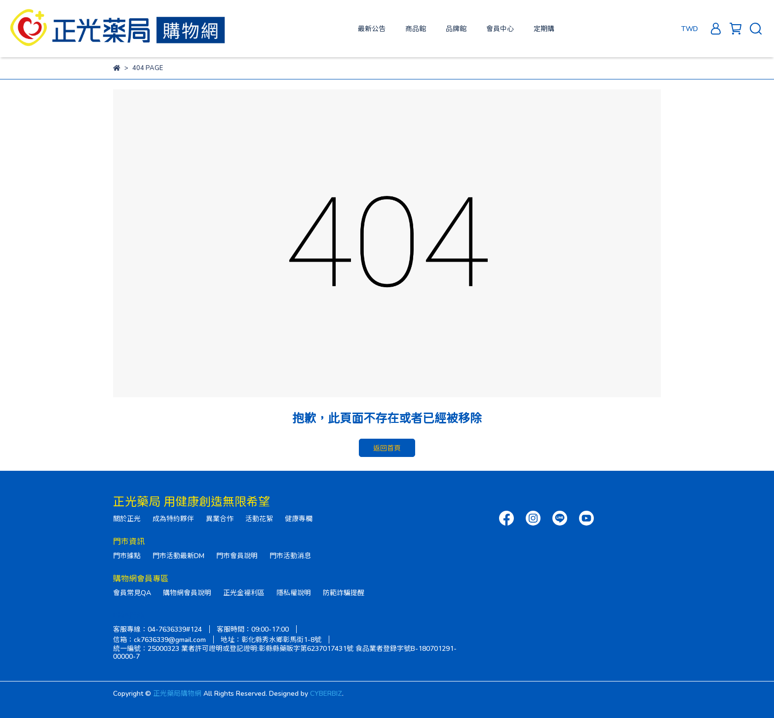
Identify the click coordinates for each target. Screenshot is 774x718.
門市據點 (127, 555)
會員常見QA (132, 592)
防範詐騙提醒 (343, 592)
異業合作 (219, 518)
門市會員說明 (237, 555)
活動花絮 (259, 518)
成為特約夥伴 (173, 518)
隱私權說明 (293, 592)
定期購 (544, 28)
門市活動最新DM (178, 555)
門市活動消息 (290, 555)
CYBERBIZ (326, 693)
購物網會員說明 (187, 592)
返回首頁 (387, 448)
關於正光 (127, 518)
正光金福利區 (244, 592)
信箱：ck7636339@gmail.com (159, 639)
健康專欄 (298, 518)
